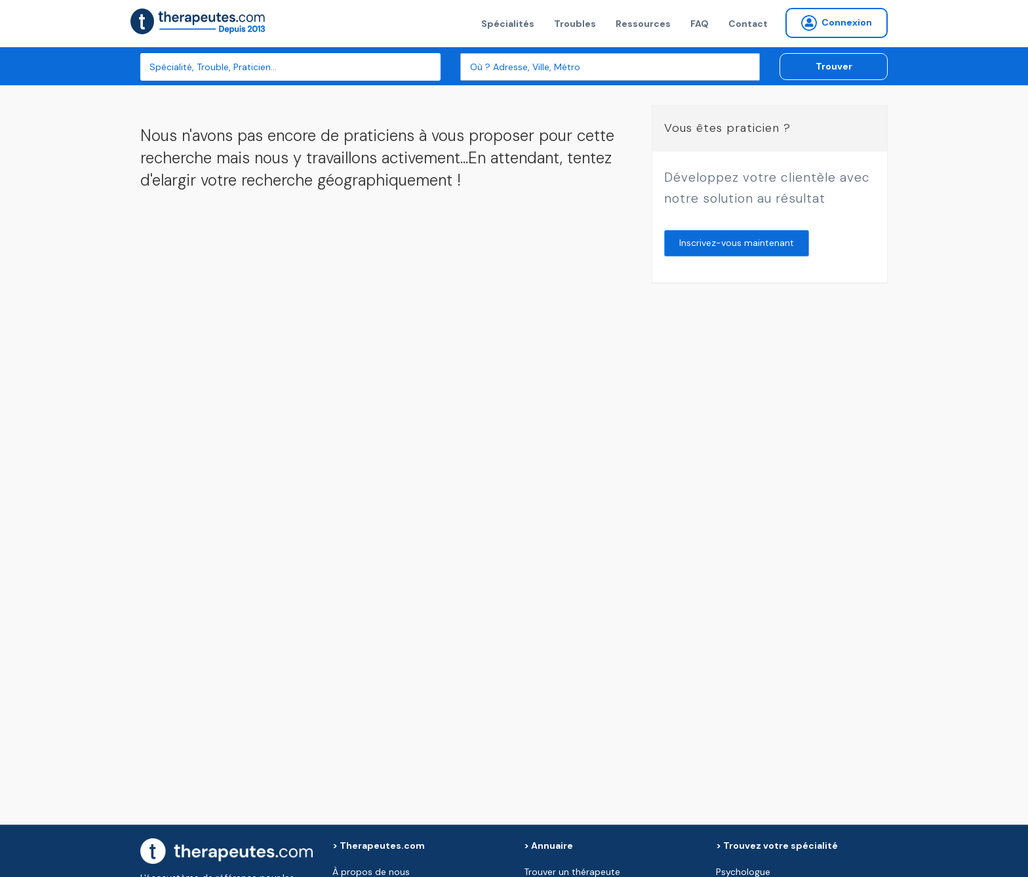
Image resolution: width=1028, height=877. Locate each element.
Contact (748, 24)
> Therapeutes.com (378, 845)
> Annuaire (548, 845)
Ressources (643, 24)
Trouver (834, 66)
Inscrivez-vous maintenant (736, 243)
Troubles (575, 24)
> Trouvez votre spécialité (777, 845)
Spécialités (507, 24)
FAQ (699, 24)
